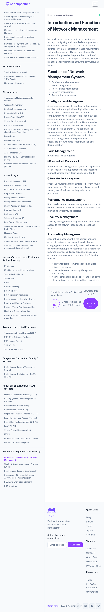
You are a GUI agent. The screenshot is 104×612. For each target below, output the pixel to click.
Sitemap (90, 534)
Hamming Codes (11, 233)
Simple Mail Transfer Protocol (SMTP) (21, 414)
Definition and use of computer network (21, 12)
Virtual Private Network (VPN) (17, 430)
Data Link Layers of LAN (15, 181)
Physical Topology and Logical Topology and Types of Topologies (22, 45)
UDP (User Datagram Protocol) (17, 337)
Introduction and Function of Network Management (21, 458)
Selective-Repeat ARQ (14, 218)
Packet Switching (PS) (14, 117)
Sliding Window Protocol (15, 198)
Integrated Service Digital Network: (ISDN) (19, 158)
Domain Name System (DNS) (16, 405)
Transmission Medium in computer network (19, 99)
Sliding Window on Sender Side (17, 202)
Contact (90, 553)
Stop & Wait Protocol (13, 194)
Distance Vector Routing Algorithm (19, 307)
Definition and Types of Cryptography (20, 471)
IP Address (9, 266)
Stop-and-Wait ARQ (13, 210)
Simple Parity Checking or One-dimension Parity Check (22, 227)
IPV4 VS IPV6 (10, 291)
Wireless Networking (13, 105)
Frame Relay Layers (13, 140)
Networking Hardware (14, 83)
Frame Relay (9, 136)
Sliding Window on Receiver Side (18, 206)
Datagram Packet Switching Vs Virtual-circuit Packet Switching (21, 130)
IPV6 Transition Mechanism (16, 295)
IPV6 (6, 283)
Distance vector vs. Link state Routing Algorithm (21, 316)
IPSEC (7, 434)
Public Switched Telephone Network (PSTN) (20, 165)
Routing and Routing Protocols (17, 303)
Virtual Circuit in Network (15, 121)
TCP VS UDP (10, 345)
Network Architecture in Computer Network (19, 52)
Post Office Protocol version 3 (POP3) (21, 422)
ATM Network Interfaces (15, 149)
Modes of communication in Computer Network (20, 31)
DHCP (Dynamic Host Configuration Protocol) (20, 400)
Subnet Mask (10, 278)
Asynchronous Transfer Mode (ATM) (20, 144)
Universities (92, 592)
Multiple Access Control (14, 237)
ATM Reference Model (14, 153)
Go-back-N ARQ (11, 214)
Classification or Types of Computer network (20, 24)
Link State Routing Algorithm (17, 311)
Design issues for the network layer (19, 299)
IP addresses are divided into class (19, 270)
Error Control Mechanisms (15, 222)
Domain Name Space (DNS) (16, 410)
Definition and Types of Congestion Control (19, 368)
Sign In (89, 530)
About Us (91, 548)
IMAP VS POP (10, 426)
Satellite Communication (15, 109)
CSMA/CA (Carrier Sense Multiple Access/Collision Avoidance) (18, 246)
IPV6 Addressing (11, 287)
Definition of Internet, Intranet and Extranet (19, 38)
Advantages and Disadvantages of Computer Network (19, 18)
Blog (88, 517)
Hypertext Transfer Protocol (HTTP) (20, 395)
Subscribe (75, 545)
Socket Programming (13, 349)
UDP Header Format (13, 341)
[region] (22, 306)
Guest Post (92, 557)
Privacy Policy (93, 566)
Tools (89, 580)
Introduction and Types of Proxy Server (21, 438)
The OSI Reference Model (15, 72)
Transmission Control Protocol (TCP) (20, 333)
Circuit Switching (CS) (13, 113)
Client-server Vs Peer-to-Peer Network (21, 57)
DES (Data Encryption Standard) (18, 482)
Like (55, 303)
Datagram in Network (13, 125)
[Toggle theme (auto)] (78, 606)
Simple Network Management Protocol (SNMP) (21, 465)
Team (89, 526)
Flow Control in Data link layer (17, 189)
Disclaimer (91, 561)
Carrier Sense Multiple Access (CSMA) (20, 241)
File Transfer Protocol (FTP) (16, 442)
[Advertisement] (74, 409)
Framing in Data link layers (15, 185)
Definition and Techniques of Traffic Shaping (20, 375)
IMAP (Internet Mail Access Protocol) (20, 418)
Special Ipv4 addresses (14, 274)
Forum (89, 521)
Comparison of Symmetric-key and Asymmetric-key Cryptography (19, 476)
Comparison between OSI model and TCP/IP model (19, 77)
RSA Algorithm (10, 486)
